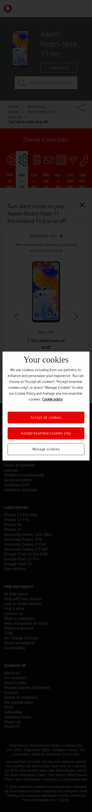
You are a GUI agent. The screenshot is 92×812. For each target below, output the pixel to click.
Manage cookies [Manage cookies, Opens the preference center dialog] (45, 449)
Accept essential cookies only (46, 433)
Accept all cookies (45, 417)
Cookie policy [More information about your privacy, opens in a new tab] (52, 399)
